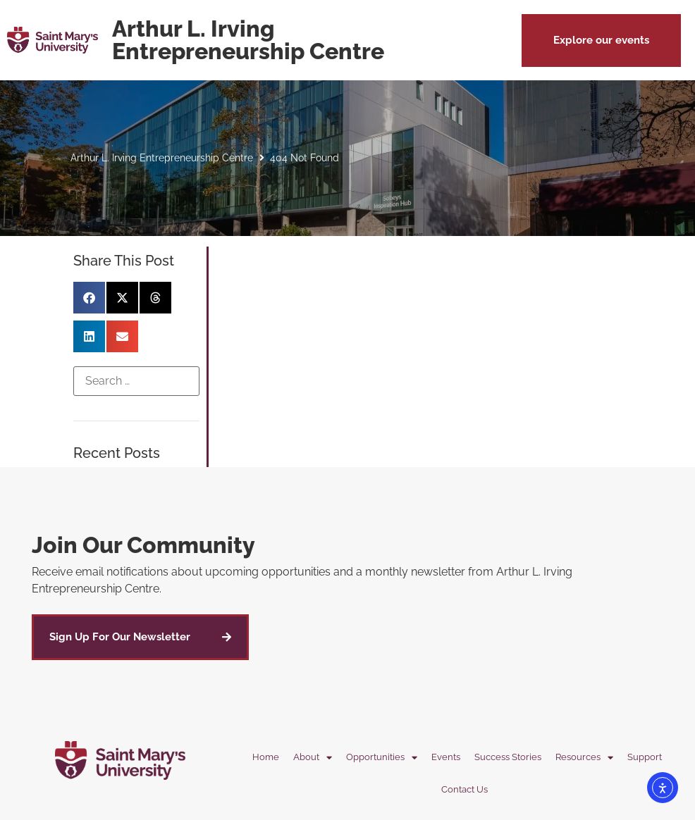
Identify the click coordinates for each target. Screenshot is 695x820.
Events (445, 757)
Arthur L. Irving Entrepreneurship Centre (161, 157)
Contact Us (464, 789)
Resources (584, 757)
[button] (601, 40)
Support (644, 757)
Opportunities (381, 757)
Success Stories (507, 757)
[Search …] (136, 381)
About (312, 757)
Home (265, 757)
